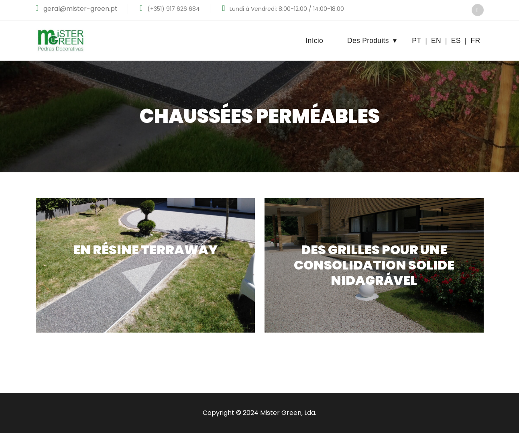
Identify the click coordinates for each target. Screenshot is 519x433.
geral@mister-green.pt (80, 8)
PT (416, 41)
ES (456, 41)
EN (436, 41)
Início (314, 41)
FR (475, 41)
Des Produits (372, 41)
